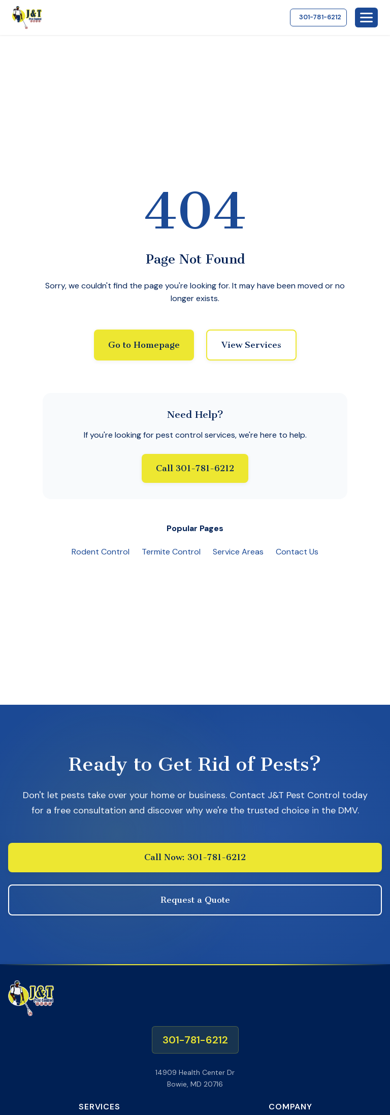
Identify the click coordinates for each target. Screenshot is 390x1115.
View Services (251, 345)
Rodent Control (100, 551)
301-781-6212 (320, 17)
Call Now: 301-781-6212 (195, 857)
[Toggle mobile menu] (366, 17)
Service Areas (238, 551)
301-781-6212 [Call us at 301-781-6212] (195, 1039)
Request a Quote (195, 900)
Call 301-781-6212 (195, 468)
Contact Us (297, 551)
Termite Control (171, 551)
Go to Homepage (144, 345)
